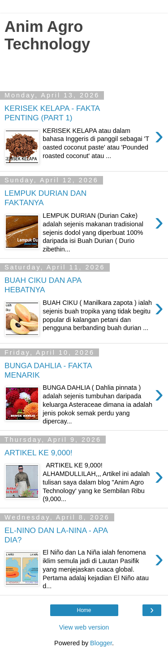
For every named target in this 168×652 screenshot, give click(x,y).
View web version (84, 627)
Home (84, 610)
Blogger (101, 643)
